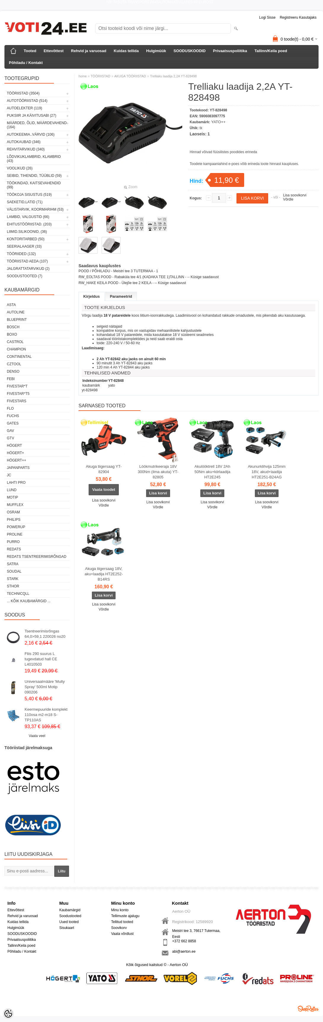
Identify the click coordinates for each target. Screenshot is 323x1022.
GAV (10, 431)
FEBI (11, 379)
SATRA (12, 564)
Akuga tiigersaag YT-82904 (103, 469)
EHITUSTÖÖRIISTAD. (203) (29, 224)
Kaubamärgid (69, 910)
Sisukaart (66, 928)
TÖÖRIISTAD (100, 76)
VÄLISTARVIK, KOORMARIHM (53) (35, 209)
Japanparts (18, 468)
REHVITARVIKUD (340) (26, 149)
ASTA (11, 305)
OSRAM (13, 512)
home (83, 76)
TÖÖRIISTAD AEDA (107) (27, 261)
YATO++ (218, 122)
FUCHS (13, 416)
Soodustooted (70, 916)
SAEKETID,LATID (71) (24, 202)
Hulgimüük (156, 51)
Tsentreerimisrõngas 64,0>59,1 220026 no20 (45, 634)
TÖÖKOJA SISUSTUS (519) (29, 195)
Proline (15, 534)
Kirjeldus (91, 296)
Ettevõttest (53, 51)
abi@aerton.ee (184, 951)
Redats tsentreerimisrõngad (36, 557)
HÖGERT (14, 445)
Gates (13, 423)
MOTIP (12, 497)
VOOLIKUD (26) (20, 168)
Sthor (13, 586)
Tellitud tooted (122, 922)
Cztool (14, 364)
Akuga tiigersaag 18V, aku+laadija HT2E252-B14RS (104, 574)
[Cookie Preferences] (8, 1013)
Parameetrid (121, 296)
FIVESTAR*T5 (18, 394)
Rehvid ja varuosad (88, 51)
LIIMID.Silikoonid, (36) (27, 232)
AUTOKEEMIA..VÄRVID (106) (31, 134)
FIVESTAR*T (17, 386)
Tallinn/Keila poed (271, 51)
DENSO (13, 371)
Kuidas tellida (126, 51)
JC (9, 475)
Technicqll (18, 594)
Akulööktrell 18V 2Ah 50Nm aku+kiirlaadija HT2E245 (212, 471)
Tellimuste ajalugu (125, 916)
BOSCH (13, 327)
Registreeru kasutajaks (298, 17)
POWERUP (16, 527)
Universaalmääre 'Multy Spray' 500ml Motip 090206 (45, 686)
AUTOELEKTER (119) (24, 108)
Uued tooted (69, 922)
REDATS (14, 549)
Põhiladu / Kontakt (26, 62)
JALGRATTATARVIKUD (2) (28, 269)
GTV (10, 438)
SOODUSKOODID (189, 51)
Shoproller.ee (308, 1009)
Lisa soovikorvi (294, 195)
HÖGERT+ (15, 453)
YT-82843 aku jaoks (137, 363)
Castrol (15, 342)
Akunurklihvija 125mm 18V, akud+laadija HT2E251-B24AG (266, 471)
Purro (13, 542)
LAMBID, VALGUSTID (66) (28, 217)
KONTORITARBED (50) (25, 239)
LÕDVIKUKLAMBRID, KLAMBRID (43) (34, 159)
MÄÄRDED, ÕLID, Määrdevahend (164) (37, 125)
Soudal (14, 571)
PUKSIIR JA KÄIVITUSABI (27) (31, 115)
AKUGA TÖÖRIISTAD (130, 76)
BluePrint (17, 320)
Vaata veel (37, 736)
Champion (16, 349)
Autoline (16, 312)
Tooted (30, 51)
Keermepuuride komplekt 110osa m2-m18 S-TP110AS (46, 714)
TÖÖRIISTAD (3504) (23, 93)
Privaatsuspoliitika (230, 51)
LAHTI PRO (16, 482)
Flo (10, 408)
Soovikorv (119, 928)
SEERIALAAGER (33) (24, 246)
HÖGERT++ (16, 460)
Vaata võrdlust (122, 934)
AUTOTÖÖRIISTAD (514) (27, 101)
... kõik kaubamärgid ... (28, 601)
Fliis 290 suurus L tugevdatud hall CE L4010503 (41, 659)
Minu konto (120, 910)
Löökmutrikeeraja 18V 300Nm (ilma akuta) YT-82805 (158, 471)
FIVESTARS (16, 401)
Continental (19, 357)
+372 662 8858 (184, 941)
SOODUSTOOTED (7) (24, 276)
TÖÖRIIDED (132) (21, 254)
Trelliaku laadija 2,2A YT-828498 (173, 76)
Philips (13, 520)
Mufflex (15, 505)
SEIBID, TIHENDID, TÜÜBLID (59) (34, 176)
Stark (12, 579)
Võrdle (288, 199)
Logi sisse (267, 17)
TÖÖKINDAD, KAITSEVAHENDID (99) (34, 185)
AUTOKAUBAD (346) (24, 142)
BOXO (12, 334)
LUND (12, 490)
